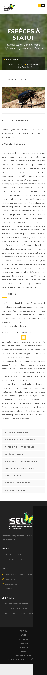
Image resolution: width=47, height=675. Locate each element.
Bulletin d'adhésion (13, 555)
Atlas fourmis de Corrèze (20, 440)
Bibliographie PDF (15, 490)
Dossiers (20, 64)
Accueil (11, 64)
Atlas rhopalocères (16, 433)
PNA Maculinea (13, 476)
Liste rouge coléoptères (19, 468)
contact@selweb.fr (12, 584)
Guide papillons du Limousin (21, 461)
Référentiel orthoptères (19, 447)
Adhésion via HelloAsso (14, 559)
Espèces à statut (32, 64)
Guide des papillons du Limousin (18, 613)
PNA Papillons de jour (17, 483)
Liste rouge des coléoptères (17, 604)
